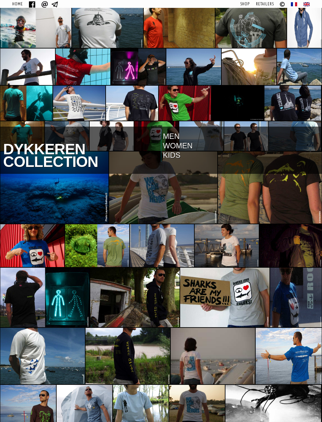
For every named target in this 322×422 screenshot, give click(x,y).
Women (178, 145)
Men (171, 136)
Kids (171, 155)
